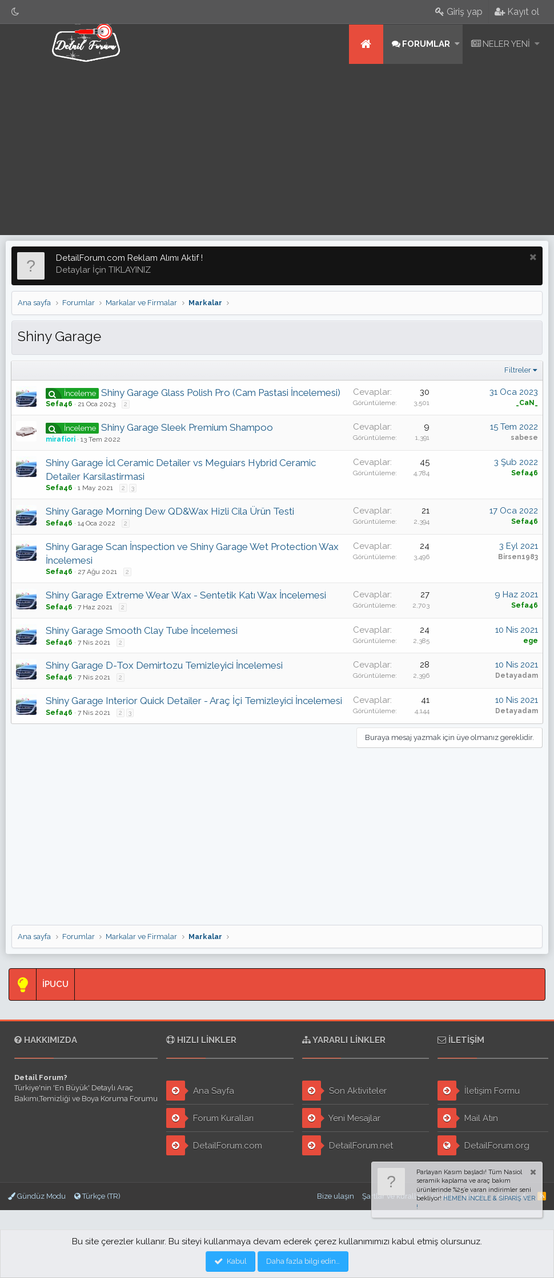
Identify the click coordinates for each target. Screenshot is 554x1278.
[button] (457, 44)
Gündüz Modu (37, 1196)
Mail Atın (467, 1118)
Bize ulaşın (335, 1196)
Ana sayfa (366, 44)
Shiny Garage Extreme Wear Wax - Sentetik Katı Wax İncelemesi (186, 595)
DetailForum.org (483, 1145)
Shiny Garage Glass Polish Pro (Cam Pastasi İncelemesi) (221, 392)
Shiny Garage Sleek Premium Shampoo (188, 427)
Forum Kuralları (210, 1118)
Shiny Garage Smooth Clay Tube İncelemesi (142, 630)
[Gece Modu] (15, 11)
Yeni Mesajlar (341, 1118)
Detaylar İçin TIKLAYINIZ (103, 270)
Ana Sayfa (200, 1091)
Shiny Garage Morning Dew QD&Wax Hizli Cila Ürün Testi (170, 511)
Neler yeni (506, 44)
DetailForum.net (347, 1145)
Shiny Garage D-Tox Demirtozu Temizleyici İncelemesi (164, 665)
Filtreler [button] (517, 370)
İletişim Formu (478, 1091)
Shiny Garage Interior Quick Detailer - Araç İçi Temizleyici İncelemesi (194, 700)
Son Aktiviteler (344, 1091)
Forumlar (426, 44)
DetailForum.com (214, 1145)
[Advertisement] (277, 149)
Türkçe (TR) (97, 1196)
